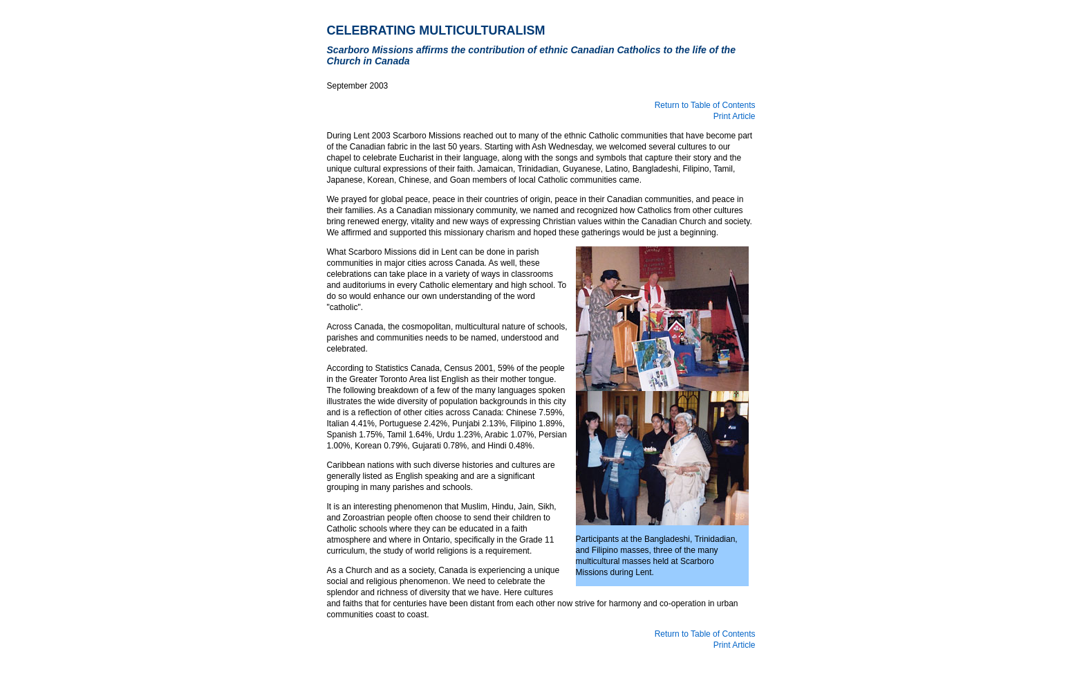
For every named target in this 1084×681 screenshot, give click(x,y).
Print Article (734, 116)
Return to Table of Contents (705, 105)
